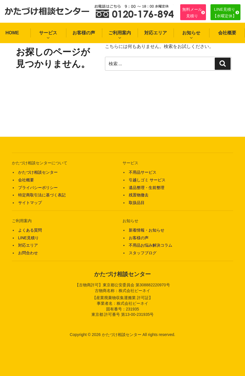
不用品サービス (142, 172)
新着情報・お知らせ (146, 230)
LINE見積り (28, 238)
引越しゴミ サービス (147, 180)
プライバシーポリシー (38, 187)
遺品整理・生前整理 (146, 187)
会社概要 (227, 32)
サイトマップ (30, 202)
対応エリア (155, 32)
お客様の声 (83, 32)
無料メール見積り (192, 12)
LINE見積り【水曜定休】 (225, 12)
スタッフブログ (142, 253)
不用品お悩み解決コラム (150, 245)
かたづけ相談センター (38, 172)
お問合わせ (28, 253)
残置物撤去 (139, 195)
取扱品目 (137, 202)
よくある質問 (30, 230)
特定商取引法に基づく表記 (42, 195)
